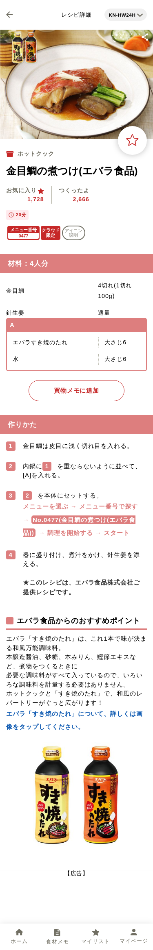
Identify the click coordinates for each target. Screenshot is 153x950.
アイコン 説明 (73, 232)
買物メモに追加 (77, 390)
